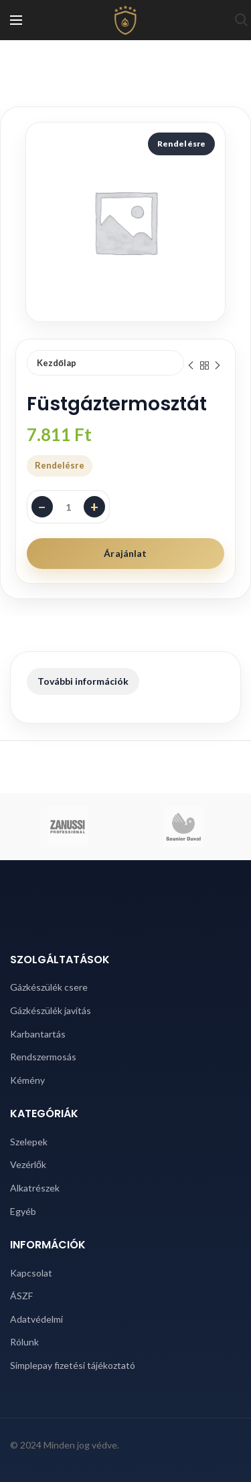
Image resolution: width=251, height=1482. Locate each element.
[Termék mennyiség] (68, 506)
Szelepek (29, 1141)
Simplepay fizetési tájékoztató (72, 1365)
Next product (218, 366)
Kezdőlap (56, 362)
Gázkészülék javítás (50, 1010)
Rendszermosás (43, 1056)
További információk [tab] (83, 681)
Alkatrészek (35, 1187)
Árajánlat (125, 553)
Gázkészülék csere (49, 987)
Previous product (191, 366)
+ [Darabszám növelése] (94, 507)
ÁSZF (21, 1295)
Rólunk (24, 1341)
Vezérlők (28, 1164)
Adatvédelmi (36, 1319)
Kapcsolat (31, 1273)
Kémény (27, 1080)
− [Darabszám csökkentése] (42, 507)
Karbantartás (38, 1034)
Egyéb (23, 1211)
